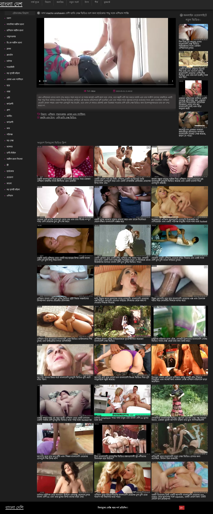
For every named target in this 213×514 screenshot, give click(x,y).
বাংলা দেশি (14, 507)
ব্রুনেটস (10, 55)
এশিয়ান (10, 196)
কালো (9, 183)
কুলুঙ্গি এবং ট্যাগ (47, 117)
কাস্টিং (9, 116)
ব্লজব (9, 49)
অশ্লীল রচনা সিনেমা (14, 159)
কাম (8, 128)
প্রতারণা (10, 177)
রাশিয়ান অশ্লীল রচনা (15, 30)
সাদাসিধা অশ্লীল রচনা (15, 24)
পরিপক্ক (9, 134)
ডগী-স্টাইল (11, 153)
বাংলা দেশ (11, 4)
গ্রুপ (8, 110)
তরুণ (9, 18)
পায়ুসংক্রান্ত (11, 36)
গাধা (8, 91)
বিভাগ (44, 114)
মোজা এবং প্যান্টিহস (15, 79)
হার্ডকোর (10, 171)
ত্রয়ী (8, 98)
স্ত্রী (8, 165)
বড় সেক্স (10, 140)
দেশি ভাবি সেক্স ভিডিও (66, 117)
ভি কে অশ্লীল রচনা (14, 42)
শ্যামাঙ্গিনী (10, 67)
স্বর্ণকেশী (10, 104)
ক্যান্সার (9, 147)
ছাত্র (8, 85)
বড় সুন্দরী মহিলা (13, 73)
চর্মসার (9, 61)
